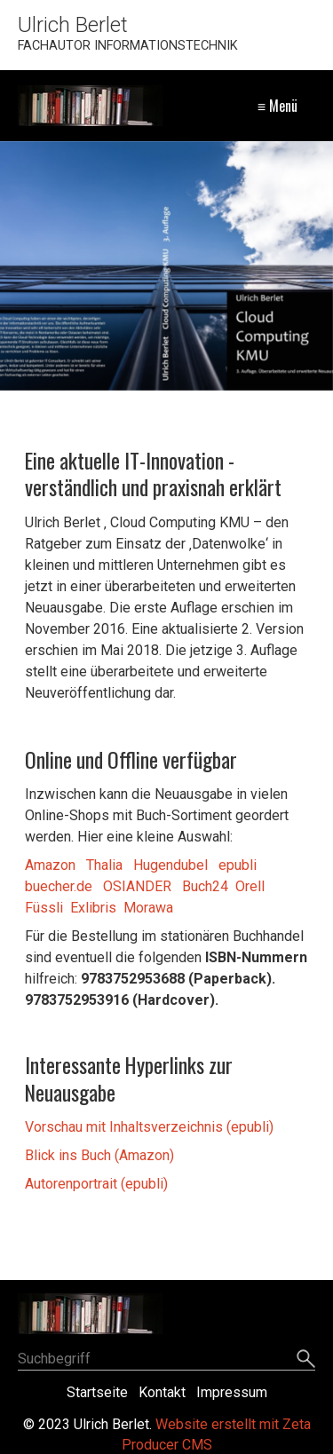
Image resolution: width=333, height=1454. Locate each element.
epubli (237, 865)
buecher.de (58, 886)
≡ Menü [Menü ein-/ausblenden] (277, 105)
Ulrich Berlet (73, 24)
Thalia (104, 865)
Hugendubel (170, 865)
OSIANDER (137, 886)
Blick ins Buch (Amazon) (99, 1155)
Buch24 (205, 886)
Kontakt (162, 1392)
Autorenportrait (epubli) (96, 1183)
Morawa (148, 907)
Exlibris (91, 907)
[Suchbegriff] (166, 1360)
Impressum (231, 1392)
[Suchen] (306, 1360)
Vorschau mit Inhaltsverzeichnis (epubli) (149, 1126)
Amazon (50, 865)
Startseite (97, 1392)
